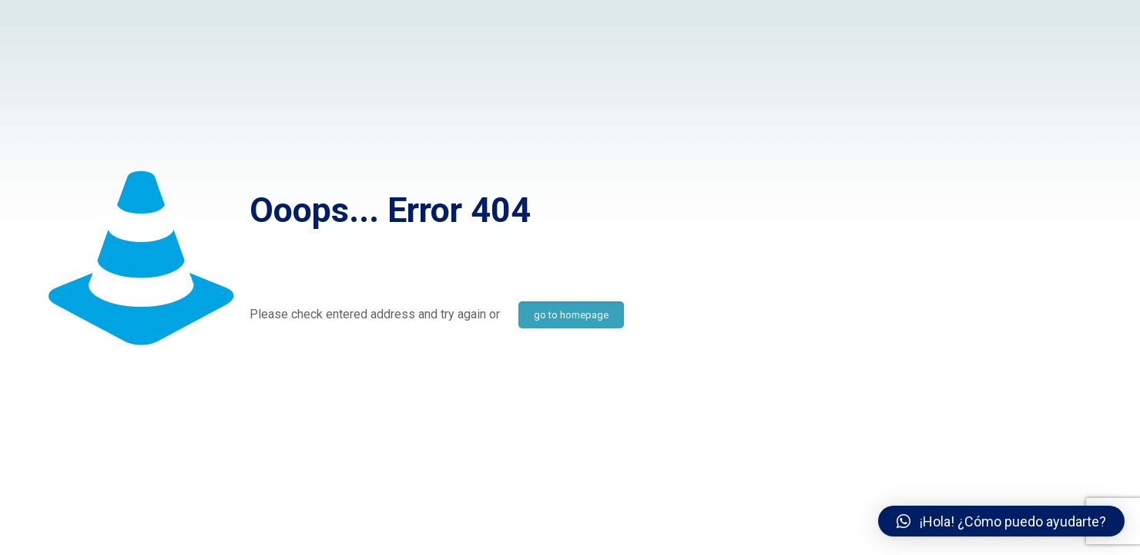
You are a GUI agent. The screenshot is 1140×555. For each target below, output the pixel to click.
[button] (1001, 521)
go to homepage (571, 315)
